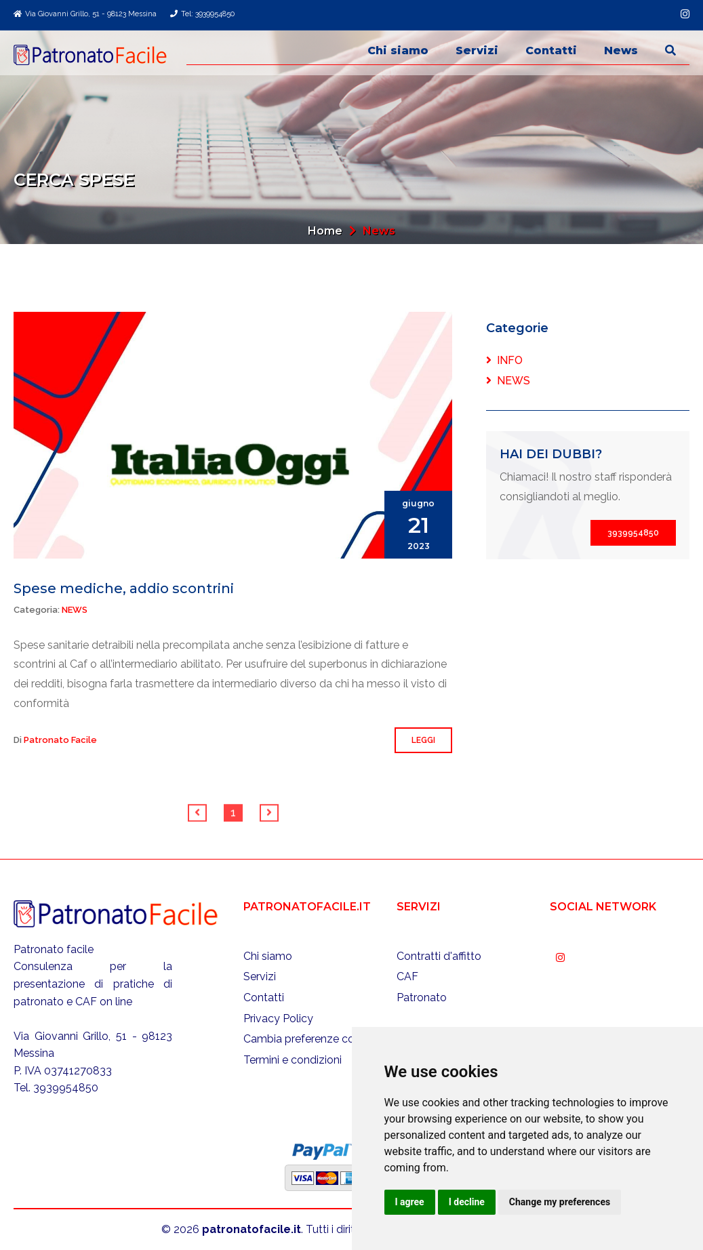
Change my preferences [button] (559, 1201)
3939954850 (633, 533)
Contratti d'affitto (439, 956)
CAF (407, 976)
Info (504, 360)
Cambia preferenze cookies (311, 1038)
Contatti (551, 50)
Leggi (423, 740)
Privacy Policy (278, 1018)
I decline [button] (467, 1201)
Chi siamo (397, 50)
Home (325, 230)
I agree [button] (409, 1201)
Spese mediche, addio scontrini (124, 588)
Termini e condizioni (292, 1059)
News (621, 50)
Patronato (422, 997)
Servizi (477, 50)
